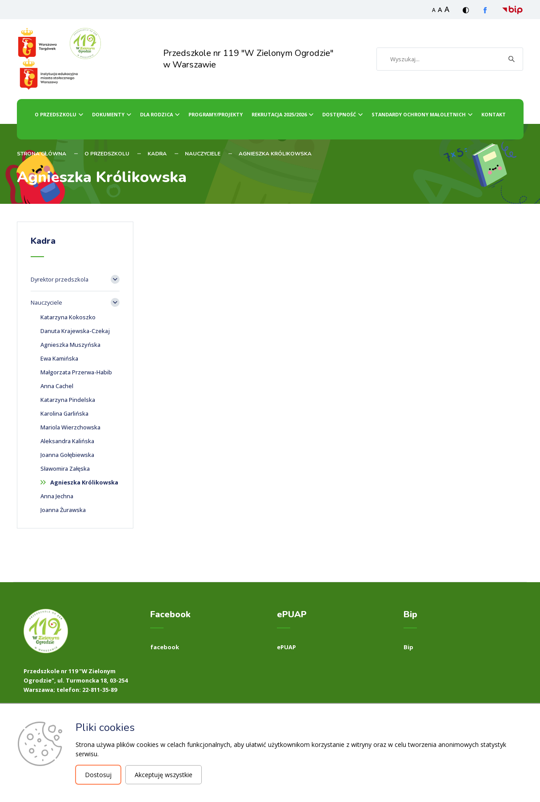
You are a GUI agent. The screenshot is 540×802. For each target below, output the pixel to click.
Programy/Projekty (215, 114)
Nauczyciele (202, 153)
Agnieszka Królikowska (275, 153)
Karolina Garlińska (64, 413)
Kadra (157, 153)
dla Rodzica (156, 114)
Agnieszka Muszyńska (70, 345)
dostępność (339, 114)
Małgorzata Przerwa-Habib (76, 372)
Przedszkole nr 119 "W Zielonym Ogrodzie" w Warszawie (248, 59)
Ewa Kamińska (59, 358)
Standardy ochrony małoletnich (419, 114)
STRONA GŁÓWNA (41, 153)
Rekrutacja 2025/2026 (279, 114)
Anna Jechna (56, 496)
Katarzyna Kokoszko (68, 317)
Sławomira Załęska (65, 468)
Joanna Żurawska (63, 510)
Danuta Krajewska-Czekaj (75, 331)
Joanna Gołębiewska (67, 455)
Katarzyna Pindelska (67, 400)
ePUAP (286, 647)
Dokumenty (108, 114)
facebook (164, 647)
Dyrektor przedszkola (59, 279)
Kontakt (493, 114)
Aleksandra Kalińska (67, 441)
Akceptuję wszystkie (163, 774)
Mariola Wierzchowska (70, 427)
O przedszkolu (55, 114)
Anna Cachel (56, 386)
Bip (408, 647)
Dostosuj (98, 774)
